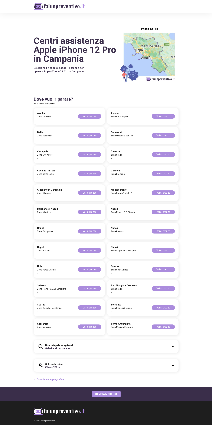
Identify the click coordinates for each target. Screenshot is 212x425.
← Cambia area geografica (49, 379)
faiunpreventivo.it (48, 421)
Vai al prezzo (90, 116)
